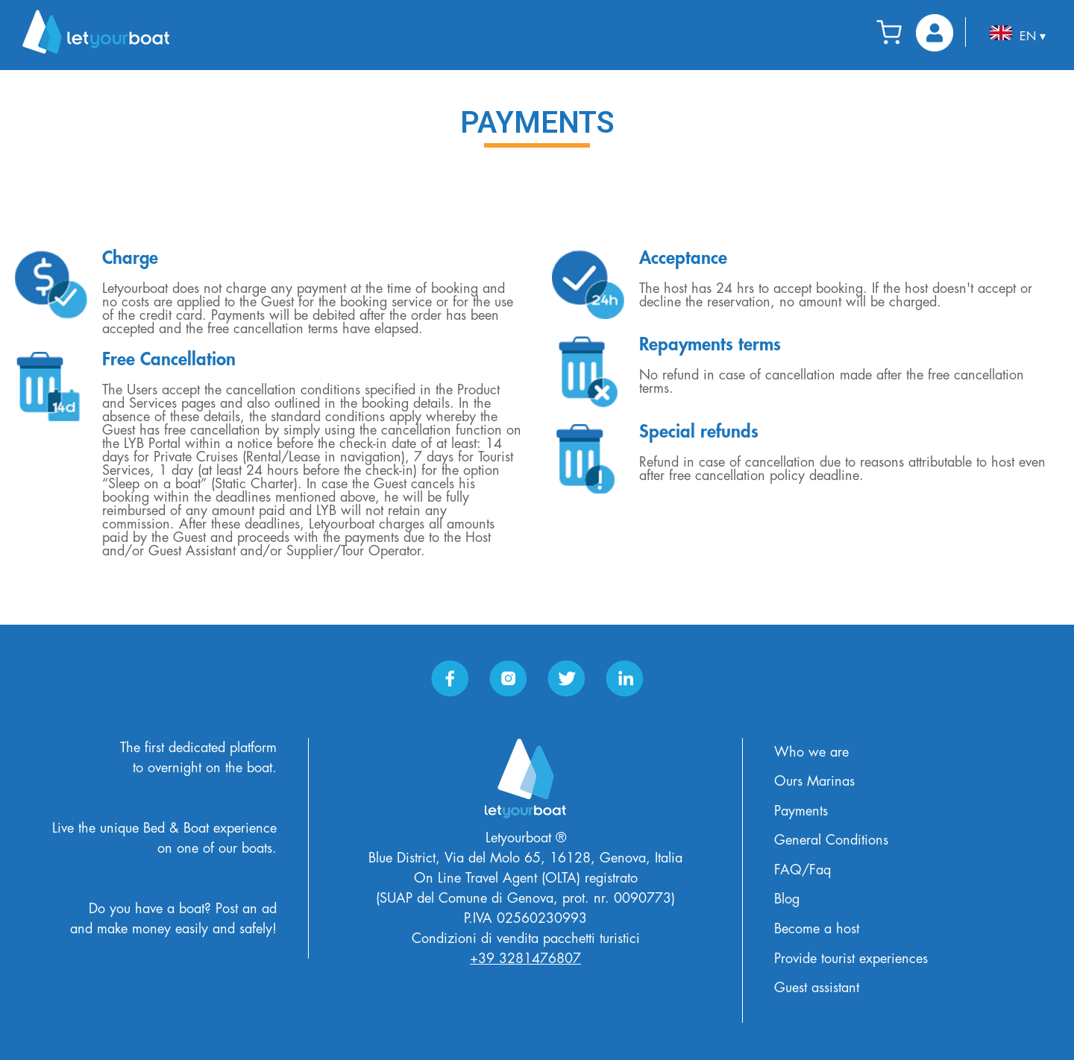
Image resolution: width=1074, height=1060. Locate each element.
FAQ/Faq (802, 870)
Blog (787, 899)
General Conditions (831, 840)
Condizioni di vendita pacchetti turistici (526, 938)
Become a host (816, 929)
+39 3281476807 (525, 958)
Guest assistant (816, 987)
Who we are (811, 752)
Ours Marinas (814, 781)
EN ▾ (1018, 33)
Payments (801, 811)
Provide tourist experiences (851, 958)
